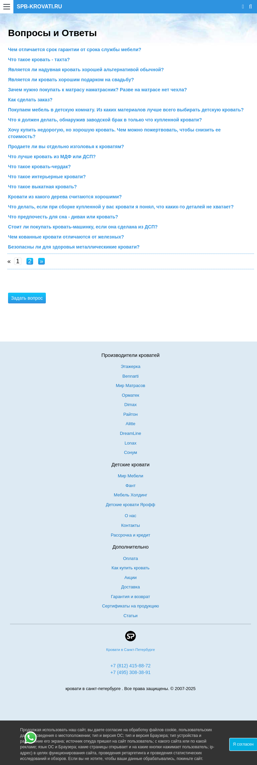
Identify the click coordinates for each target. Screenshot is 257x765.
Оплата (130, 558)
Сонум (130, 452)
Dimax (130, 404)
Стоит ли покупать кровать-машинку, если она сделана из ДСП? (83, 226)
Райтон (130, 414)
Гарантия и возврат (130, 596)
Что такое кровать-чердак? (39, 166)
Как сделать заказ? (30, 99)
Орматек (130, 395)
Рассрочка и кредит (130, 535)
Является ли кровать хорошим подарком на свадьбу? (71, 79)
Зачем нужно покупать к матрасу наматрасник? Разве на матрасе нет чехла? (97, 89)
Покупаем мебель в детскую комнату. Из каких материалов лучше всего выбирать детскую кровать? (126, 109)
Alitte (131, 423)
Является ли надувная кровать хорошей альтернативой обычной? (86, 69)
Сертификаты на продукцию (130, 605)
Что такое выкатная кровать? (42, 186)
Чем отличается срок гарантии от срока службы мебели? (74, 49)
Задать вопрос (27, 298)
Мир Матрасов (130, 385)
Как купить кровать (130, 567)
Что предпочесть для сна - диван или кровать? (63, 216)
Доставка (130, 586)
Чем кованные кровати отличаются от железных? (66, 237)
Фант (130, 485)
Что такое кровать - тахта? (39, 59)
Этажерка (131, 366)
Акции (130, 577)
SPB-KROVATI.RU (39, 6)
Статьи (130, 615)
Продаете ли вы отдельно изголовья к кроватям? (66, 146)
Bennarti (130, 376)
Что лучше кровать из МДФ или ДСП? (52, 156)
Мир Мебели (130, 475)
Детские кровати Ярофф (130, 504)
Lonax (130, 443)
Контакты (130, 525)
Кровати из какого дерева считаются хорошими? (65, 196)
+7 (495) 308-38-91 (130, 672)
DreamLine (130, 433)
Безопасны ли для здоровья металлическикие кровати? (74, 247)
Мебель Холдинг (130, 494)
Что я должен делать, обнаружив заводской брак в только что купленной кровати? (105, 119)
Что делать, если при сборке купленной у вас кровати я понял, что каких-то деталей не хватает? (121, 206)
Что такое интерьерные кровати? (47, 176)
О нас (131, 515)
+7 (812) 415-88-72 (130, 665)
